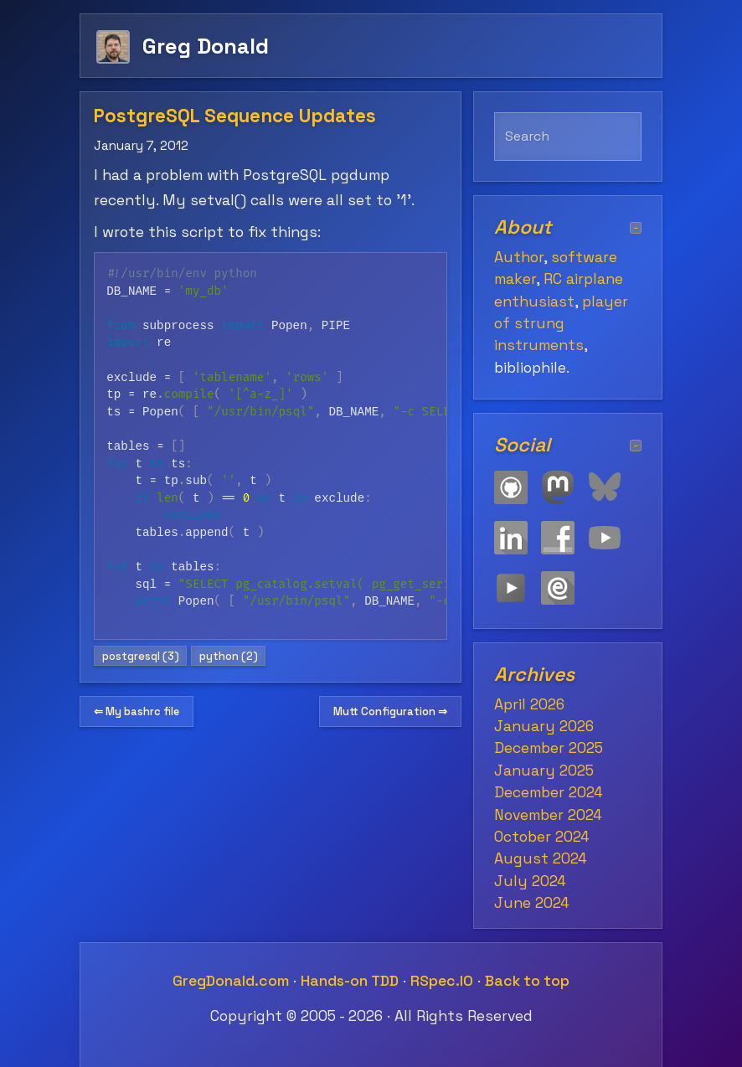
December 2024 (548, 792)
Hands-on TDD (350, 981)
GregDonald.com (231, 981)
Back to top (527, 981)
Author (519, 257)
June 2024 (531, 903)
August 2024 (540, 858)
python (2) (228, 656)
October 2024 (542, 836)
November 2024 (548, 815)
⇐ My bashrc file (136, 711)
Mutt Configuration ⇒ (390, 711)
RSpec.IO (441, 981)
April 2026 (529, 704)
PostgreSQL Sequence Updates (235, 116)
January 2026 (544, 726)
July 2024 (530, 881)
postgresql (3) (140, 656)
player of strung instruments (561, 323)
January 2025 (544, 770)
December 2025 (548, 748)
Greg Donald (205, 46)
